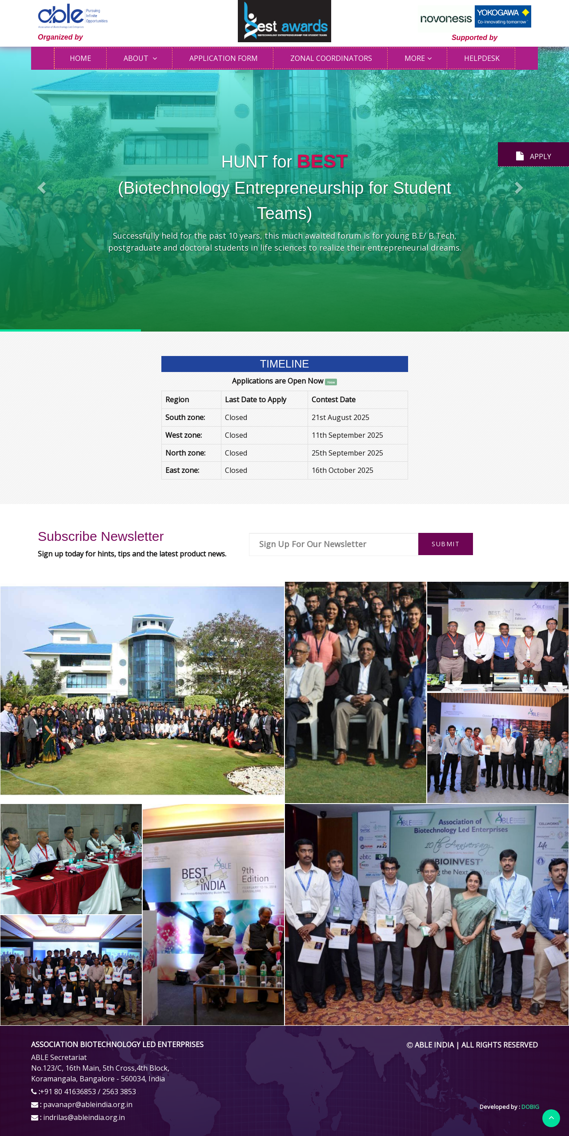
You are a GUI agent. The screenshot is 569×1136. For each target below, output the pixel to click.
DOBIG (529, 1107)
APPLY (533, 156)
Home (80, 58)
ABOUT (137, 58)
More (415, 58)
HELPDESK (482, 58)
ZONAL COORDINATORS (331, 58)
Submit (446, 544)
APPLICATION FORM (223, 58)
